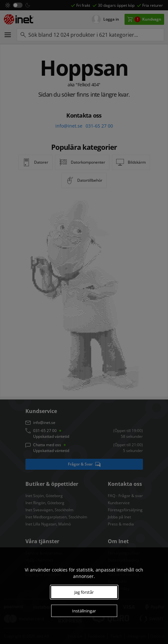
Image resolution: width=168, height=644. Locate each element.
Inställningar (84, 611)
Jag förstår (84, 592)
